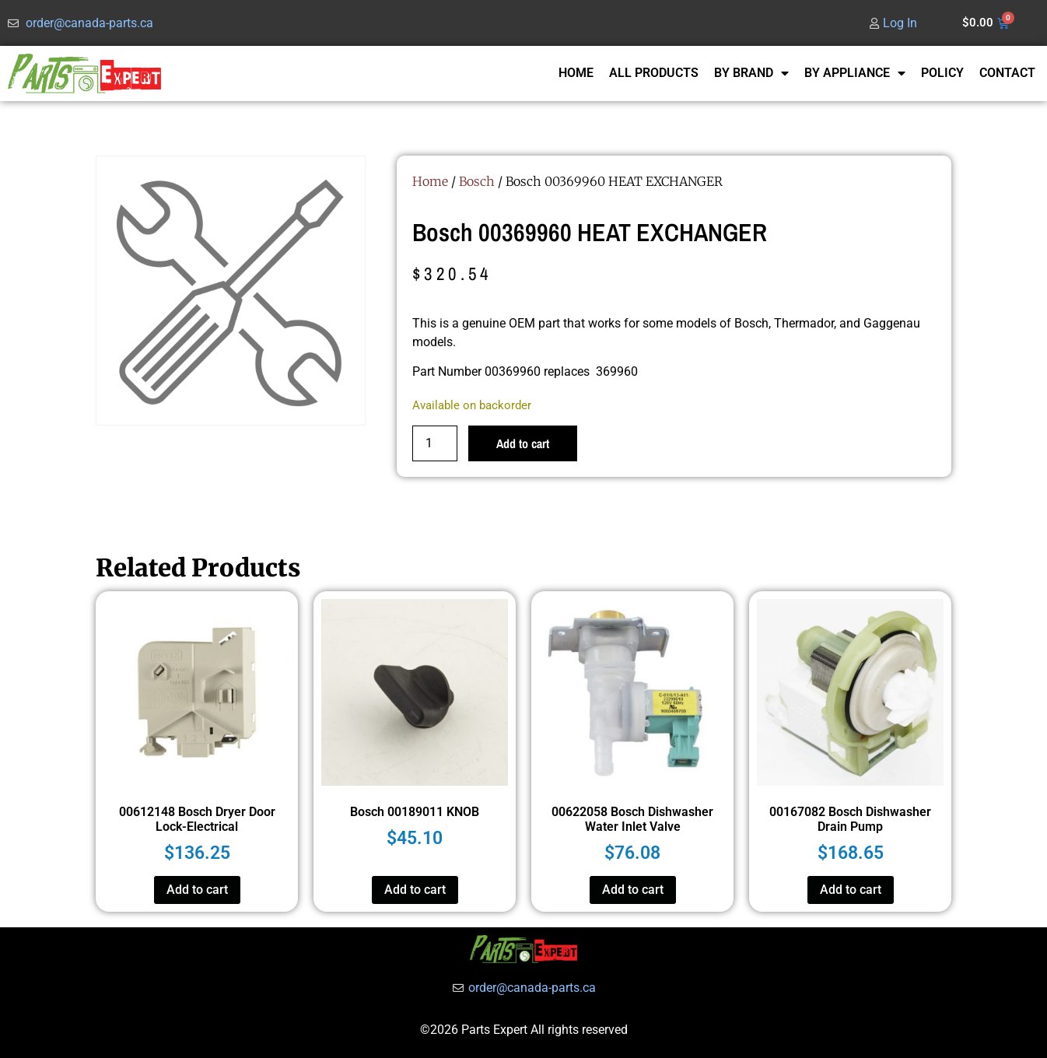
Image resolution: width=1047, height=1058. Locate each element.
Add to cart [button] (197, 889)
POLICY (942, 72)
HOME (576, 72)
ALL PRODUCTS (654, 72)
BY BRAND (751, 73)
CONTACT (1007, 72)
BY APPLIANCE (854, 73)
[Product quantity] (434, 443)
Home (430, 181)
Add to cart (522, 443)
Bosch (477, 181)
